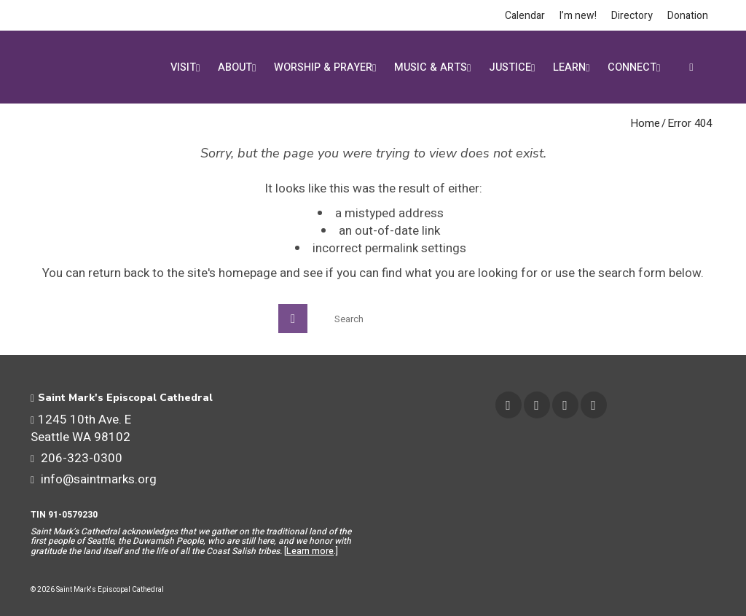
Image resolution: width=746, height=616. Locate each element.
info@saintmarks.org (94, 479)
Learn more (310, 551)
